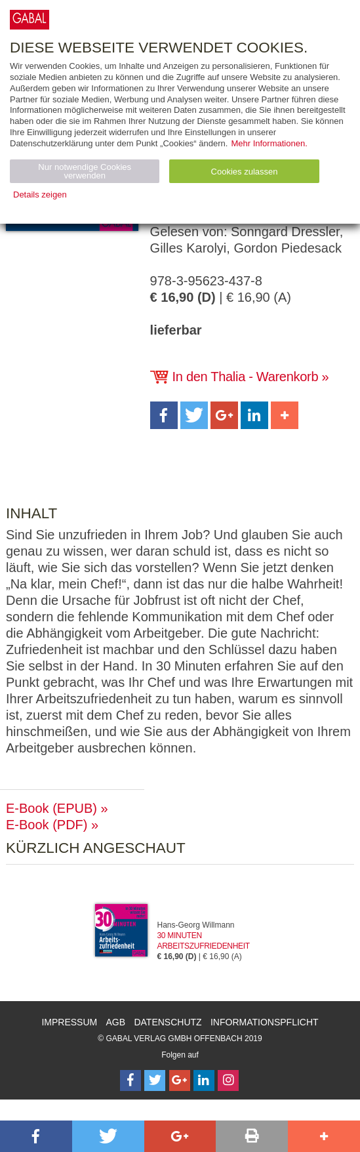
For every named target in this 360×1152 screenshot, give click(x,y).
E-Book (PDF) (46, 824)
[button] (164, 415)
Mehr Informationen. (269, 143)
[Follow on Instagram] (228, 1080)
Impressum (69, 1022)
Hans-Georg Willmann (196, 925)
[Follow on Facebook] (130, 1080)
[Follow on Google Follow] (179, 1080)
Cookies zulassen (244, 171)
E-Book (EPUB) (51, 808)
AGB (116, 1022)
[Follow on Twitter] (154, 1080)
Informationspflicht (264, 1022)
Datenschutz (167, 1022)
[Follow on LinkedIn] (203, 1080)
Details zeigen (40, 194)
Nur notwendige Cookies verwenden (84, 171)
